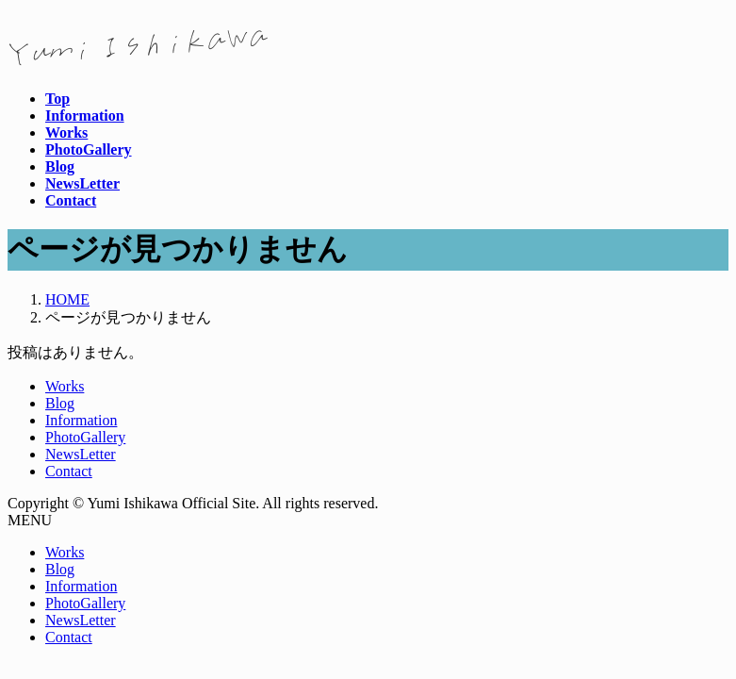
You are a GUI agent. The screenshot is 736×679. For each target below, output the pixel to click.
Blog (59, 403)
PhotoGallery (85, 437)
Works (64, 386)
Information (81, 420)
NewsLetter (80, 454)
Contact (68, 471)
